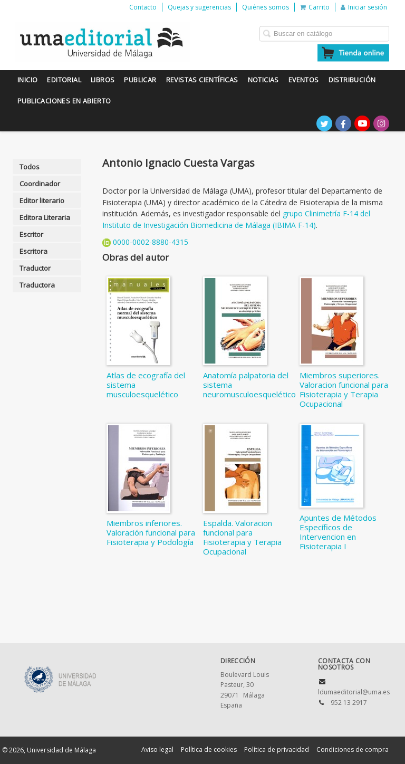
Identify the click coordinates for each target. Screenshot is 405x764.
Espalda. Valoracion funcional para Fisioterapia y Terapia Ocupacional (242, 537)
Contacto (143, 7)
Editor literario (42, 200)
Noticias (263, 79)
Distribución (352, 79)
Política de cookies (209, 749)
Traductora (37, 285)
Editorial (64, 79)
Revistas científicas (202, 79)
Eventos (303, 79)
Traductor (35, 268)
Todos (30, 166)
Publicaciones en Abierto (64, 101)
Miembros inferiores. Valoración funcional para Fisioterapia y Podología (151, 532)
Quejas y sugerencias (199, 7)
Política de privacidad (276, 749)
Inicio (27, 79)
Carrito (315, 7)
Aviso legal (157, 749)
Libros (102, 79)
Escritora (33, 251)
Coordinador (40, 183)
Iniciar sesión (364, 7)
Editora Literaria (45, 217)
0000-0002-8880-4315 (150, 242)
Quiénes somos (265, 7)
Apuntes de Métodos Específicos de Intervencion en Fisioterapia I (338, 531)
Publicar (140, 79)
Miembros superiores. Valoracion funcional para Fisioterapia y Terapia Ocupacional (344, 389)
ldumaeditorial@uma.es (354, 691)
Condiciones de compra (352, 749)
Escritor (31, 234)
